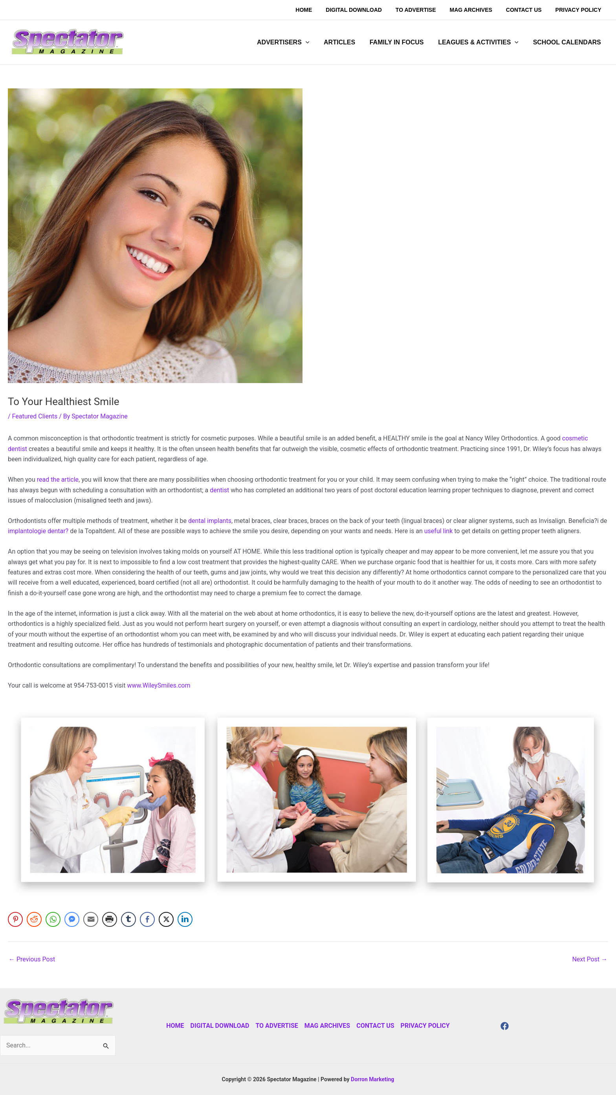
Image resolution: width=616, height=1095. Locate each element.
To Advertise (276, 1025)
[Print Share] (109, 919)
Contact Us (375, 1025)
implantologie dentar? (38, 531)
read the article (57, 479)
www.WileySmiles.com (158, 685)
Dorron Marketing (372, 1079)
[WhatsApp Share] (53, 919)
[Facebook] (504, 1026)
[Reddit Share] (34, 919)
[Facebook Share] (147, 919)
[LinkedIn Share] (185, 919)
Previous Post (32, 959)
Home (175, 1025)
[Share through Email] (90, 919)
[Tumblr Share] (128, 919)
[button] (291, 42)
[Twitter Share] (166, 919)
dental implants (209, 521)
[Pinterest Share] (15, 919)
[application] (314, 42)
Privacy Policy (425, 1025)
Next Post (589, 959)
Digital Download (220, 1025)
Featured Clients (35, 416)
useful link (438, 531)
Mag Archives (327, 1025)
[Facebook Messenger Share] (71, 919)
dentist (219, 490)
